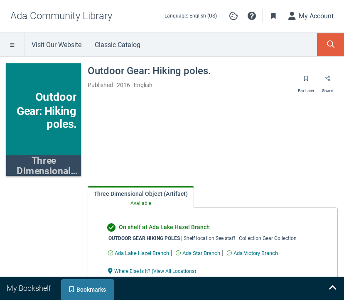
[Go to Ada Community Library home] (61, 16)
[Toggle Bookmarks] (273, 15)
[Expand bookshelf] (332, 288)
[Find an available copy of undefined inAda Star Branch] (198, 253)
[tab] (141, 197)
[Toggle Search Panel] (330, 44)
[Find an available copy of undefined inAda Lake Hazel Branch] (138, 253)
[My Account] (311, 15)
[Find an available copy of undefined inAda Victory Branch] (252, 253)
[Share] (327, 81)
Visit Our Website (56, 45)
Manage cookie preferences (233, 15)
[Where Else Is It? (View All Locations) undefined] (152, 270)
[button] (251, 15)
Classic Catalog (117, 45)
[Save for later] (306, 81)
